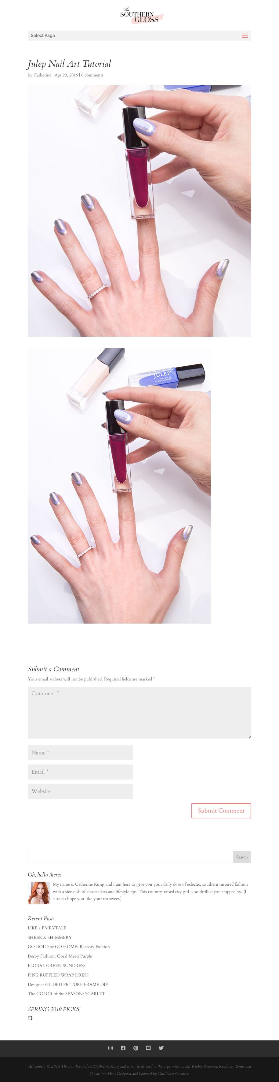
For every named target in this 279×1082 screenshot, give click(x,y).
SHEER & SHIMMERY (50, 937)
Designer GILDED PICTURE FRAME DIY (68, 985)
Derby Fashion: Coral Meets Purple (60, 956)
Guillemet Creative (173, 1073)
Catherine (42, 75)
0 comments (92, 75)
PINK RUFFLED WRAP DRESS (58, 975)
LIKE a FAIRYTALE (47, 928)
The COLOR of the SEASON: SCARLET (66, 994)
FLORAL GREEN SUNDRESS (56, 966)
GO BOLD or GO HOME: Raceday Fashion (69, 947)
